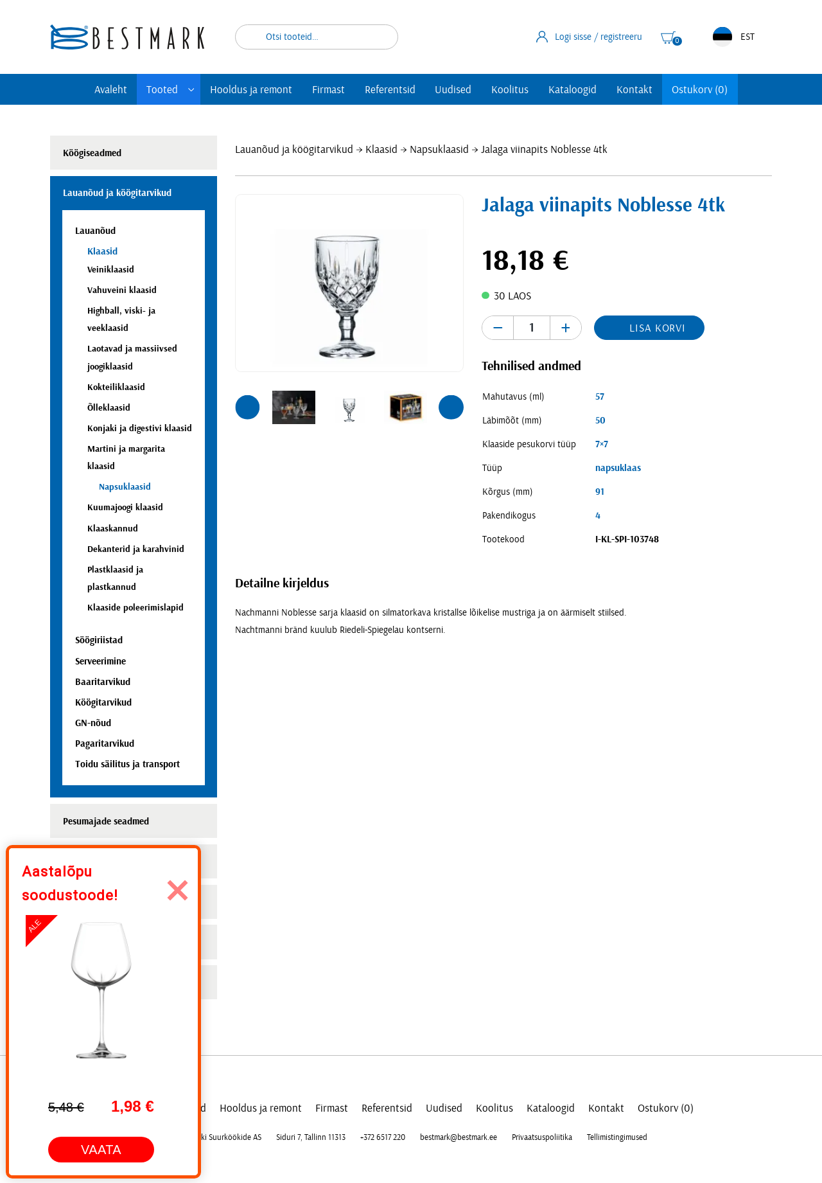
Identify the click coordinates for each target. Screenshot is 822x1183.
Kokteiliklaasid (116, 387)
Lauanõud (95, 231)
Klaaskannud (112, 528)
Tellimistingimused (617, 1137)
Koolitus (510, 89)
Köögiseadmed (92, 153)
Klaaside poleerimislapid (135, 607)
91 (599, 492)
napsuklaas (618, 468)
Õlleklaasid (108, 408)
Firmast (328, 89)
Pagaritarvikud (104, 744)
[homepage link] (127, 36)
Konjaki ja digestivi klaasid (139, 428)
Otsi (380, 37)
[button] (247, 407)
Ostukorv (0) (700, 89)
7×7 (601, 444)
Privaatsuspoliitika (542, 1137)
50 (600, 420)
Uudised (453, 89)
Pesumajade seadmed (106, 821)
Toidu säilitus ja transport (127, 764)
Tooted (162, 89)
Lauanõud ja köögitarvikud (294, 149)
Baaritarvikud (102, 682)
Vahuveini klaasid (122, 290)
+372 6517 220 (382, 1137)
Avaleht (110, 89)
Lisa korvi (657, 328)
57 (599, 397)
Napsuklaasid (439, 149)
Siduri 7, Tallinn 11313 (310, 1137)
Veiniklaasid (110, 269)
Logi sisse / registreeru (589, 36)
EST (734, 37)
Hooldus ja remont (251, 89)
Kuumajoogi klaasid (125, 507)
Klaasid (381, 149)
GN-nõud (93, 723)
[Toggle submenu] (191, 89)
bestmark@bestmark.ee (458, 1137)
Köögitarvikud (103, 702)
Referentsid (390, 89)
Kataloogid (572, 89)
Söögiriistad (99, 640)
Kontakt (634, 89)
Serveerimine (100, 661)
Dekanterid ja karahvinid (135, 549)
